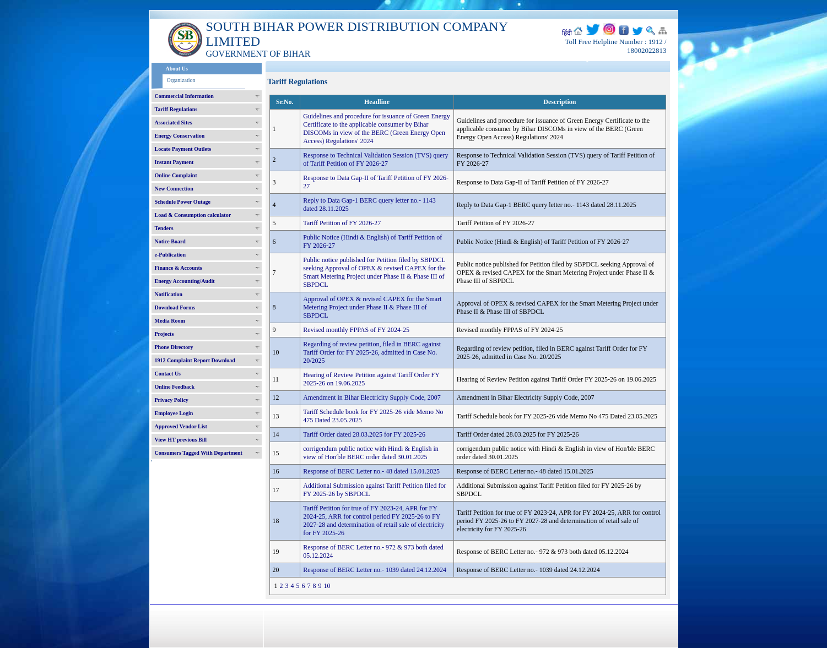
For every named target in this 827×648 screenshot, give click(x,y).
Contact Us (168, 374)
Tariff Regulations (176, 109)
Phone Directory (174, 347)
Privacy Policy (171, 400)
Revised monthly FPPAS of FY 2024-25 (356, 330)
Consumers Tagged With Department (198, 453)
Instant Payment (174, 162)
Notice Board (170, 241)
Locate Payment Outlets (183, 149)
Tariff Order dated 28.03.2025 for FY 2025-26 (364, 434)
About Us (177, 69)
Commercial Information (184, 96)
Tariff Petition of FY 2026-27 (342, 223)
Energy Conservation (180, 136)
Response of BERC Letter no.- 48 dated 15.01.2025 (371, 471)
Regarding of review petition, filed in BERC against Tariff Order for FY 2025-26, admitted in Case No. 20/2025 (372, 352)
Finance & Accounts (178, 268)
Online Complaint (176, 175)
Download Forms (175, 307)
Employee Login (174, 413)
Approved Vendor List (181, 426)
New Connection (174, 189)
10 (327, 586)
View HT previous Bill (181, 440)
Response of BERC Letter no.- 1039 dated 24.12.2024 (374, 570)
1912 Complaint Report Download (195, 360)
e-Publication (170, 255)
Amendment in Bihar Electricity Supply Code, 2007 (372, 397)
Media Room (170, 321)
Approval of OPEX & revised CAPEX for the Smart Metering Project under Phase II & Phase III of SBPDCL (372, 307)
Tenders (164, 228)
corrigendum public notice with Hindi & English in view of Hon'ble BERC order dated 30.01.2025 (371, 453)
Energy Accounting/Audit (185, 281)
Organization (181, 80)
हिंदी (567, 33)
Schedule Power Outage (182, 202)
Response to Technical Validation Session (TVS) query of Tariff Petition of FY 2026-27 (375, 159)
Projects (164, 334)
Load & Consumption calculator (193, 215)
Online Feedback (175, 387)
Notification (169, 294)
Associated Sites (173, 122)
